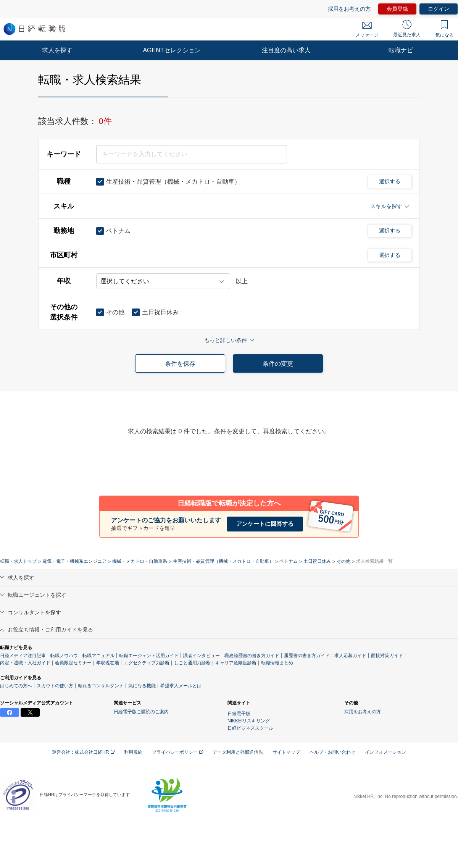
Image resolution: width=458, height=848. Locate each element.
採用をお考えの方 (349, 9)
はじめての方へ (16, 685)
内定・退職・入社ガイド (25, 662)
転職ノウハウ (64, 655)
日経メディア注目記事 (23, 655)
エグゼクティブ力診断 (146, 662)
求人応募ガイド (350, 655)
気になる (444, 29)
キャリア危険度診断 (235, 662)
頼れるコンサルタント (101, 685)
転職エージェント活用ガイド (149, 655)
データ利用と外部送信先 (238, 752)
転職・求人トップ (18, 561)
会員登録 (397, 9)
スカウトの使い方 (55, 685)
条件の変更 (278, 363)
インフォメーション (385, 752)
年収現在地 (107, 662)
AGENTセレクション (171, 50)
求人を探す (57, 50)
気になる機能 (142, 685)
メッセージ (366, 30)
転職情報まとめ (277, 662)
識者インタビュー (201, 655)
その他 (343, 561)
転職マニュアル (98, 655)
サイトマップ (286, 752)
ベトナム (288, 561)
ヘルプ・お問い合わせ (332, 752)
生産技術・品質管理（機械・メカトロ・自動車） (223, 561)
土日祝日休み (317, 561)
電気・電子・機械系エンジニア (74, 561)
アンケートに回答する (265, 523)
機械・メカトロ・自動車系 (139, 561)
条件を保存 (180, 363)
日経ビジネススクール (250, 728)
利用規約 (133, 752)
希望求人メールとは (181, 685)
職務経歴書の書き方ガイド (251, 655)
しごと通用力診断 (192, 662)
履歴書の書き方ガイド (307, 655)
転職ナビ (401, 50)
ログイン (438, 9)
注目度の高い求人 (286, 50)
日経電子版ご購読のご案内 (141, 711)
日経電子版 (238, 713)
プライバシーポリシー (177, 752)
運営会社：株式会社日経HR (83, 752)
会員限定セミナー (73, 662)
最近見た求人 (407, 28)
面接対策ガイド (387, 655)
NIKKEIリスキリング (248, 721)
